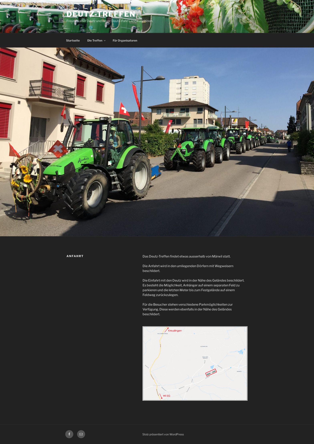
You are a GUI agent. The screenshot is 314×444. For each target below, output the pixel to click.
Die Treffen (96, 40)
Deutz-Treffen (100, 14)
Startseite (73, 40)
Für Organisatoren (125, 40)
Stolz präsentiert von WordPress (163, 434)
